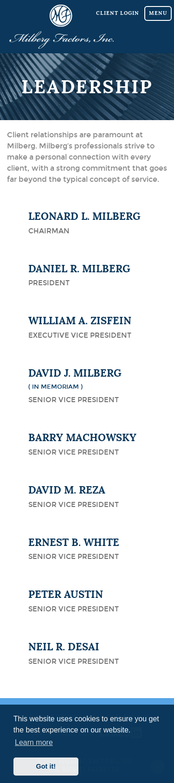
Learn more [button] (34, 742)
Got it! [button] (46, 766)
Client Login (117, 13)
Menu (158, 13)
